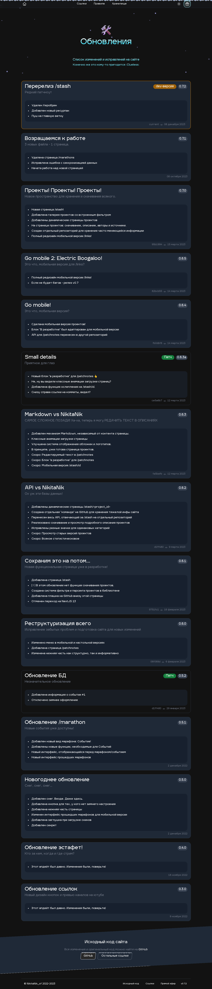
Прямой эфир (168, 984)
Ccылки (150, 984)
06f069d (155, 662)
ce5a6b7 (157, 401)
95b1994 (157, 244)
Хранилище (119, 4)
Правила (99, 4)
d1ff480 (159, 547)
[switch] (187, 4)
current (154, 124)
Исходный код (131, 984)
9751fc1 (154, 610)
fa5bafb (157, 474)
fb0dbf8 (157, 343)
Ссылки (82, 4)
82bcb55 (157, 291)
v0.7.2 (184, 984)
